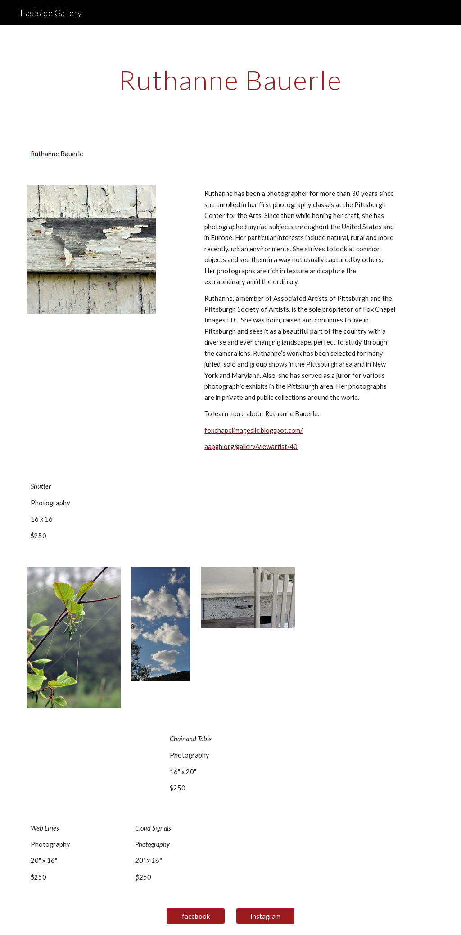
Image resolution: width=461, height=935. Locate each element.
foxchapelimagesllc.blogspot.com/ (253, 430)
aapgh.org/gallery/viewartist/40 (251, 446)
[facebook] (196, 916)
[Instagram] (265, 916)
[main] (230, 79)
